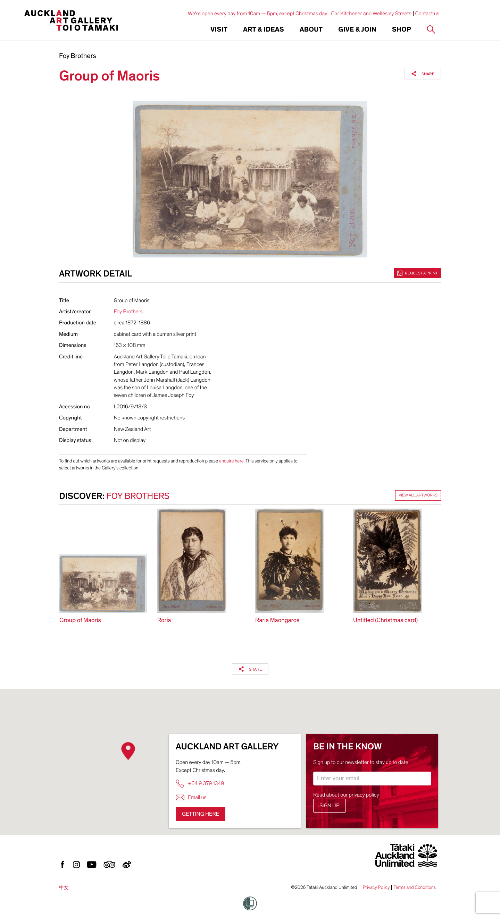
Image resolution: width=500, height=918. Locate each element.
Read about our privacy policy (346, 795)
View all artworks (418, 495)
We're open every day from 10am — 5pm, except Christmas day (257, 13)
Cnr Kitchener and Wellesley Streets (371, 13)
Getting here (200, 814)
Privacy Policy (376, 887)
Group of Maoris (80, 620)
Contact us (427, 13)
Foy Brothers (77, 56)
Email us (191, 797)
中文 (64, 887)
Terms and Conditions (414, 887)
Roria (164, 620)
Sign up (329, 805)
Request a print (417, 273)
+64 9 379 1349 (200, 783)
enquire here (231, 461)
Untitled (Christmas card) (385, 620)
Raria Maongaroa (277, 620)
